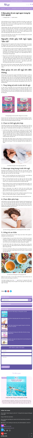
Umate (15, 280)
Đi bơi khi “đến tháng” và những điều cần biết (17, 311)
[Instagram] (10, 430)
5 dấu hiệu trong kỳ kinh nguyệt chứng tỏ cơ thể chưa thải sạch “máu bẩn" (19, 326)
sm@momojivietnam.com (9, 428)
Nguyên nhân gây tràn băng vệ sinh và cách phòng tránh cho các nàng (19, 339)
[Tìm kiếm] (30, 300)
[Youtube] (7, 430)
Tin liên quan (16, 373)
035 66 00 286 (8, 426)
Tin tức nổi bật (4, 309)
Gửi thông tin (5, 366)
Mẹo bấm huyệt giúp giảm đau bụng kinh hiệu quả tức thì (19, 319)
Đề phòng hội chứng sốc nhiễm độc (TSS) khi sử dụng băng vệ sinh (19, 333)
